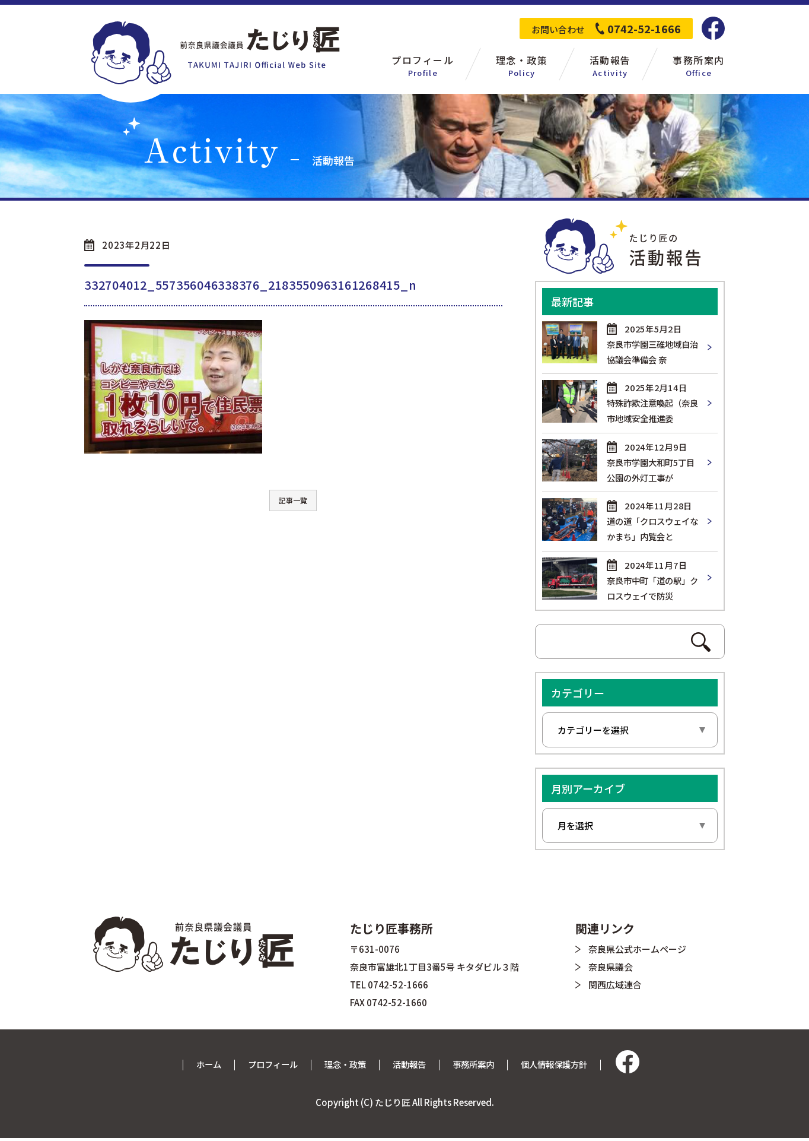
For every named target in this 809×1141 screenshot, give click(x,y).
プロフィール (267, 1067)
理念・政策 (343, 1067)
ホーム (200, 1067)
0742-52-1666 (644, 28)
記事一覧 (293, 500)
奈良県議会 (610, 969)
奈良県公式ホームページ (637, 952)
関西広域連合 (615, 987)
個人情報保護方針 (561, 1067)
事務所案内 (476, 1067)
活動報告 (410, 1067)
